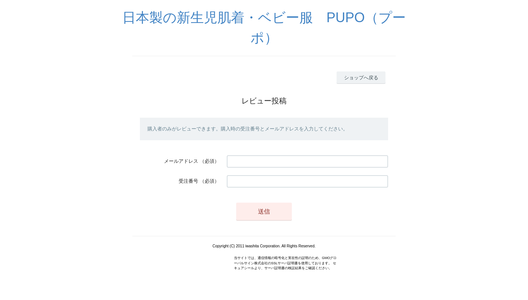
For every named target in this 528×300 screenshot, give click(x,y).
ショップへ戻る (361, 77)
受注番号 (188, 181)
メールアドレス (181, 161)
